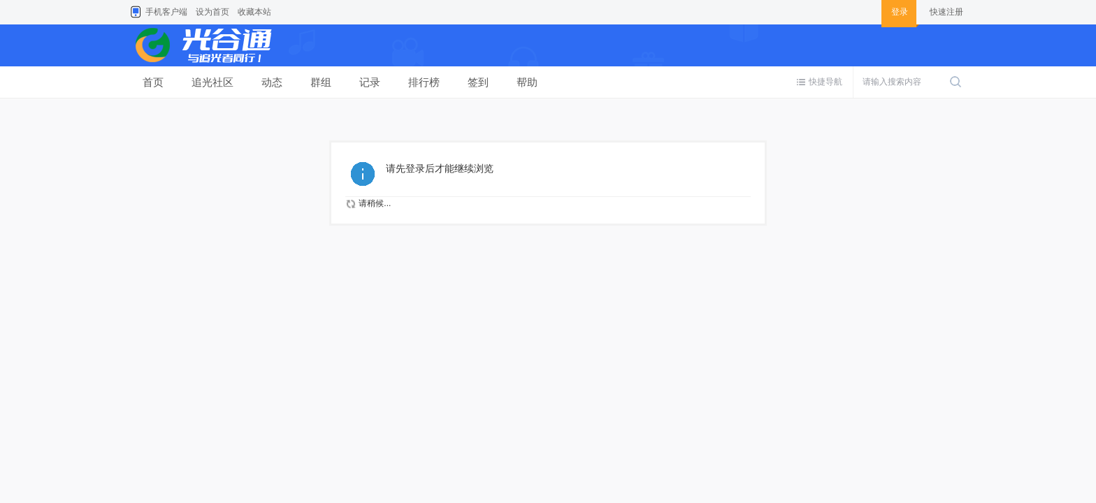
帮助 (527, 82)
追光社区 (212, 82)
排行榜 (424, 82)
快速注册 (946, 12)
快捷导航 (825, 82)
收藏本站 (254, 12)
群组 (320, 82)
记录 (369, 82)
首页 (153, 82)
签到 (478, 82)
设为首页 (212, 12)
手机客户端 (166, 12)
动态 (271, 82)
